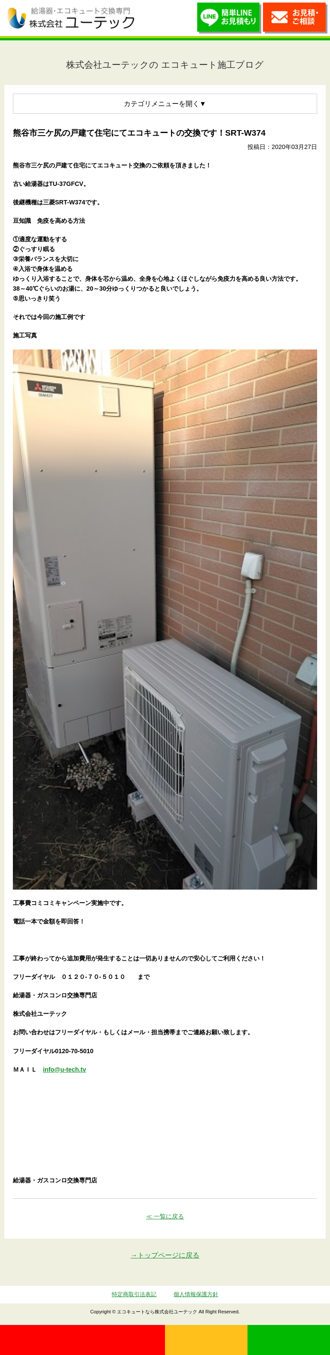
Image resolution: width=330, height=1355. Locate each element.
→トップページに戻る (165, 1255)
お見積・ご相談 (295, 20)
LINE (289, 1340)
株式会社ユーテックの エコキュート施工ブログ (165, 65)
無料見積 (206, 1340)
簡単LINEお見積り (229, 20)
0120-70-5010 (82, 1340)
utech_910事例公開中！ (150, 17)
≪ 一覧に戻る (165, 1216)
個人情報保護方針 (196, 1294)
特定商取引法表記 (134, 1294)
